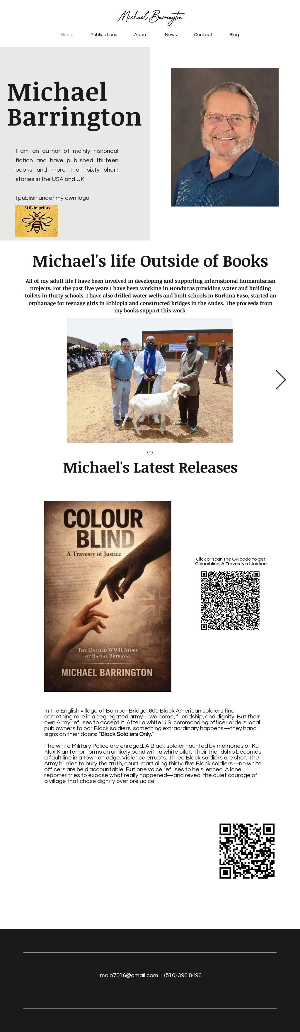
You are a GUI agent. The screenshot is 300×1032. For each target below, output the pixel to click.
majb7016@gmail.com (129, 975)
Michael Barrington (150, 17)
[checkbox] (150, 454)
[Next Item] (281, 380)
